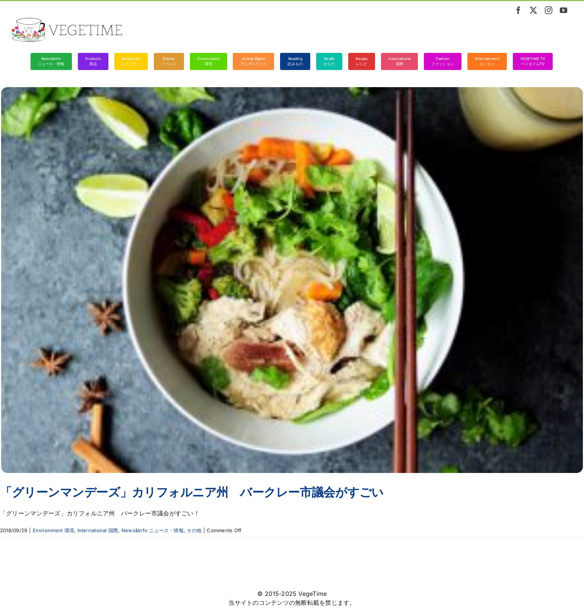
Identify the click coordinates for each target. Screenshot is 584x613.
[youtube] (563, 10)
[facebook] (518, 10)
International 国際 (97, 530)
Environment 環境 (53, 530)
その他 (194, 530)
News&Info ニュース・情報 (152, 530)
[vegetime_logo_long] (67, 21)
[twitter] (533, 10)
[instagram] (548, 10)
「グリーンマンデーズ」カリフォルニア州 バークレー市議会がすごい (192, 492)
